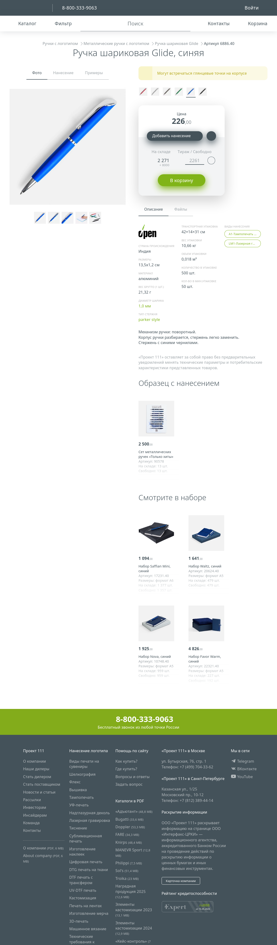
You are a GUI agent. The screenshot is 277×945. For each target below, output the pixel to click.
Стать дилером (37, 776)
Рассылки (32, 799)
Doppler (130, 826)
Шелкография (82, 774)
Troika (127, 878)
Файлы (180, 209)
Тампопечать (81, 797)
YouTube (242, 776)
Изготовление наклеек (82, 851)
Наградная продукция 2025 (130, 891)
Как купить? (126, 761)
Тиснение (78, 828)
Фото (37, 72)
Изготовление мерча (89, 913)
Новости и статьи (39, 792)
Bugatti (129, 819)
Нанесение (63, 72)
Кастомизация (82, 898)
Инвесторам (34, 807)
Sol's (126, 870)
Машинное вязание (87, 928)
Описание (153, 209)
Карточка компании (181, 881)
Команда (31, 822)
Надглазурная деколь (89, 812)
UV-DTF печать (82, 890)
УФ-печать (79, 805)
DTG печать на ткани (88, 869)
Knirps (128, 842)
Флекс (75, 782)
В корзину (181, 180)
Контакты (32, 830)
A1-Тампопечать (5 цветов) (245, 234)
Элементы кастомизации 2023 (133, 909)
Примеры (94, 72)
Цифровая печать (85, 862)
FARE (127, 834)
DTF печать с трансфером (81, 880)
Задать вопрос (129, 784)
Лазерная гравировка (89, 820)
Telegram (242, 761)
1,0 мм (144, 306)
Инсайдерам (35, 815)
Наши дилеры (36, 768)
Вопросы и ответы (132, 776)
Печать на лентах (85, 905)
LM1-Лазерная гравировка (245, 243)
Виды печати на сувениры (84, 764)
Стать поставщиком (41, 784)
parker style (149, 319)
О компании (34, 761)
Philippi (128, 863)
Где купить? (126, 768)
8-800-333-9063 (138, 719)
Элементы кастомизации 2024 (133, 928)
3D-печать (78, 921)
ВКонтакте (244, 768)
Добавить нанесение (175, 136)
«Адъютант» (134, 811)
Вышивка (78, 789)
